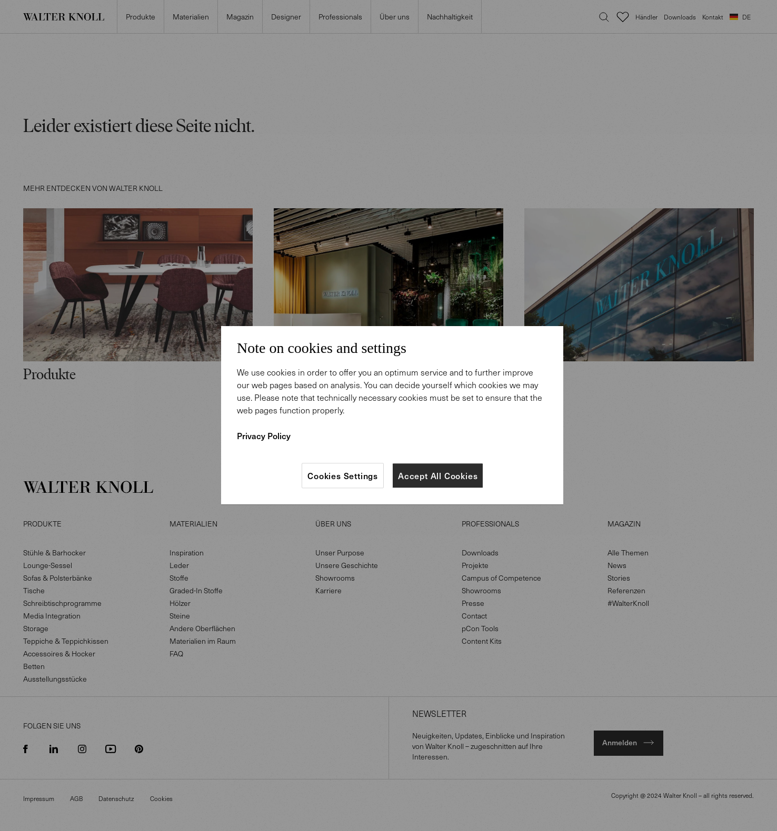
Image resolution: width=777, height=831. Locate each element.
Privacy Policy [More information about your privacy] (264, 435)
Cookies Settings (342, 475)
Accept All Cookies (437, 475)
